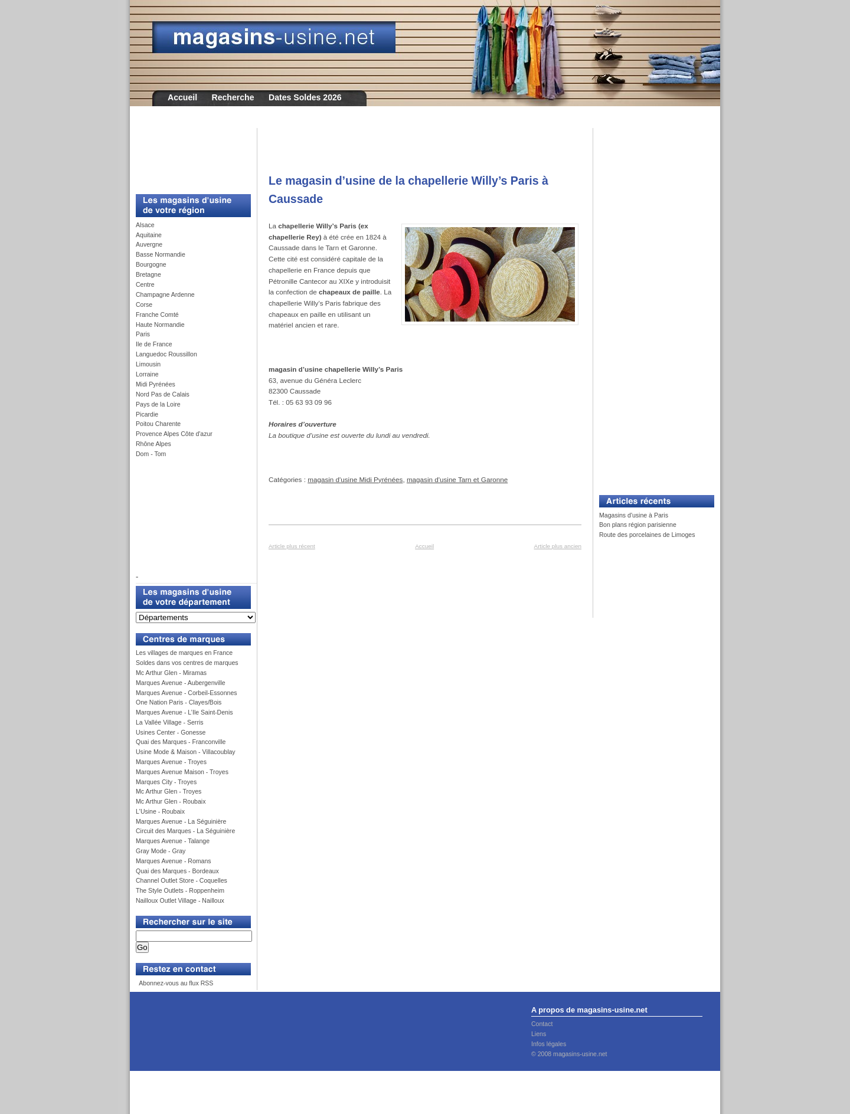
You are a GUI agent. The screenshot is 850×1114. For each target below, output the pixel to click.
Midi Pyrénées (155, 384)
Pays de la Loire (158, 404)
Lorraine (147, 374)
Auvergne (149, 244)
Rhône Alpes (153, 443)
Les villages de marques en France (184, 652)
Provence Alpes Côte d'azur (174, 433)
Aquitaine (149, 234)
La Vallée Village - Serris (170, 722)
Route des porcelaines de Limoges (647, 534)
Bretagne (148, 274)
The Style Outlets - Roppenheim (180, 890)
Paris (143, 334)
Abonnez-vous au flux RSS (175, 983)
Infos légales (548, 1043)
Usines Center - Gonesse (170, 732)
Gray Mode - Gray (160, 850)
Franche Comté (157, 314)
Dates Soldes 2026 (305, 97)
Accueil (182, 97)
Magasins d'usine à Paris (633, 515)
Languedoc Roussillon (166, 354)
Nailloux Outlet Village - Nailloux (180, 900)
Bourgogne (151, 264)
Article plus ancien (557, 546)
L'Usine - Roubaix (160, 811)
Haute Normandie (160, 324)
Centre (145, 284)
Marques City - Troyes (166, 781)
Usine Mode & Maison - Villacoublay (186, 751)
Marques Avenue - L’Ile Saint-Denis (184, 712)
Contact (541, 1023)
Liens (538, 1033)
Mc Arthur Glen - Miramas (171, 672)
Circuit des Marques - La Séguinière (185, 830)
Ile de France (154, 344)
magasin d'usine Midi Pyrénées (355, 479)
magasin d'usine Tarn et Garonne (457, 479)
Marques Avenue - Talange (173, 840)
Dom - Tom (151, 453)
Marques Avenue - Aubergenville (180, 682)
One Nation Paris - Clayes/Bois (178, 702)
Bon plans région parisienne (637, 524)
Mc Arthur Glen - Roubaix (170, 801)
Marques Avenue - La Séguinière (181, 821)
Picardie (147, 414)
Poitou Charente (158, 423)
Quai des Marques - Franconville (180, 741)
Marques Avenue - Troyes (171, 761)
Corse (144, 304)
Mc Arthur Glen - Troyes (168, 791)
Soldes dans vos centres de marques (187, 662)
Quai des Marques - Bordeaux (177, 870)
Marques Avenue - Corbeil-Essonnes (186, 692)
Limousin (148, 364)
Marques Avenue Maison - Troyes (182, 771)
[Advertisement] (189, 154)
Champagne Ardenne (165, 294)
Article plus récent (292, 546)
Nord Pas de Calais (162, 394)
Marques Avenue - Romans (173, 860)
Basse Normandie (160, 254)
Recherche (233, 97)
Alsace (145, 224)
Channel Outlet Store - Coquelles (181, 880)
